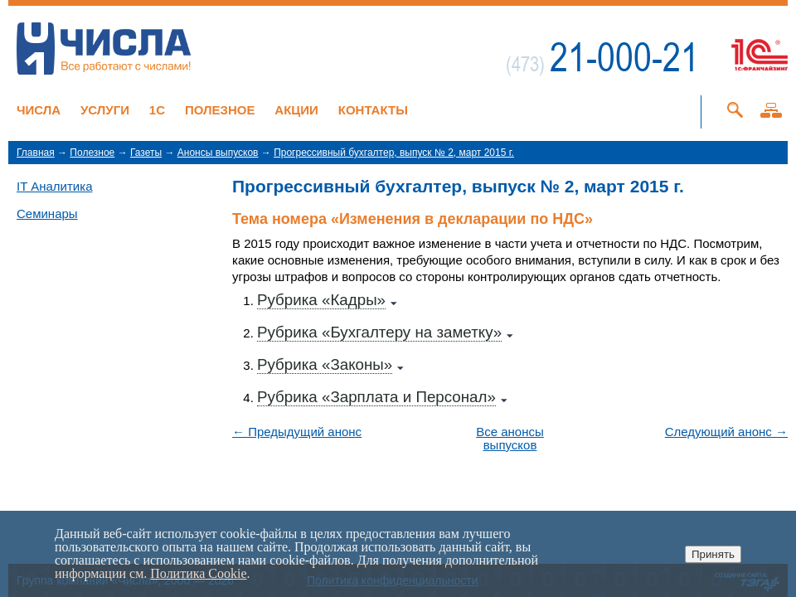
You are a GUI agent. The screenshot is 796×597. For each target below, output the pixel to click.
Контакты (373, 110)
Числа (39, 110)
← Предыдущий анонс (297, 432)
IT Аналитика (54, 186)
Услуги (104, 110)
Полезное (220, 110)
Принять (713, 554)
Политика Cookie (198, 573)
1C (157, 110)
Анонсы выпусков (218, 152)
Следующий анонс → (726, 432)
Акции (296, 110)
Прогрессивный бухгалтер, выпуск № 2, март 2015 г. (394, 152)
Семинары (47, 213)
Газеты (146, 152)
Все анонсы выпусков (510, 438)
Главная (36, 152)
